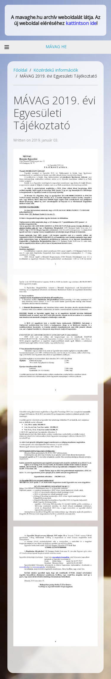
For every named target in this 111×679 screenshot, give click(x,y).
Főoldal (20, 70)
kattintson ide (81, 23)
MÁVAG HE (55, 46)
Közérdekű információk (55, 70)
